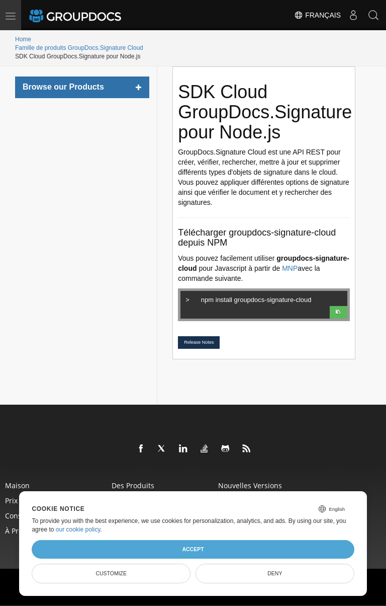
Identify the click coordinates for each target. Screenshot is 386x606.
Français (317, 15)
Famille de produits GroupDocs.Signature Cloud (79, 47)
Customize (111, 573)
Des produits (133, 485)
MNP (290, 268)
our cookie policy (78, 529)
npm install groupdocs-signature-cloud (264, 298)
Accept (193, 549)
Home (23, 39)
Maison (17, 485)
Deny (274, 573)
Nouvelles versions (250, 485)
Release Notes (199, 342)
